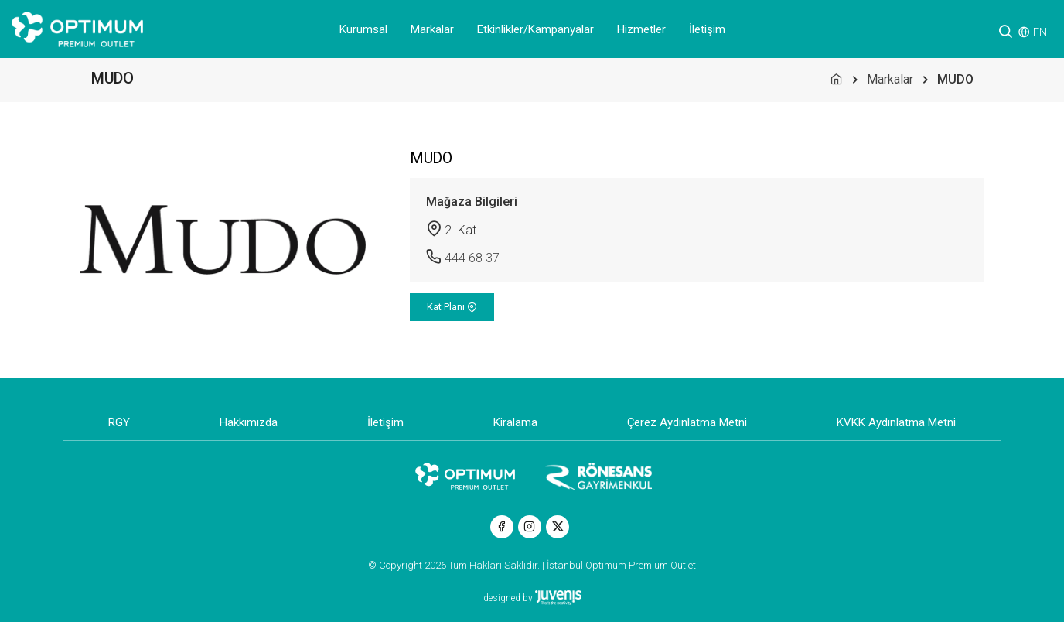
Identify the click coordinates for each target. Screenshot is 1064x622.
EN (1040, 32)
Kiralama (515, 422)
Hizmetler (641, 29)
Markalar (432, 29)
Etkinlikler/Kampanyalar (535, 29)
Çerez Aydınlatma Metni (687, 422)
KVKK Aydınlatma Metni (896, 422)
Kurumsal (363, 29)
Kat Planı (452, 307)
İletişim (707, 29)
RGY (119, 422)
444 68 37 (472, 258)
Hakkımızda (249, 422)
